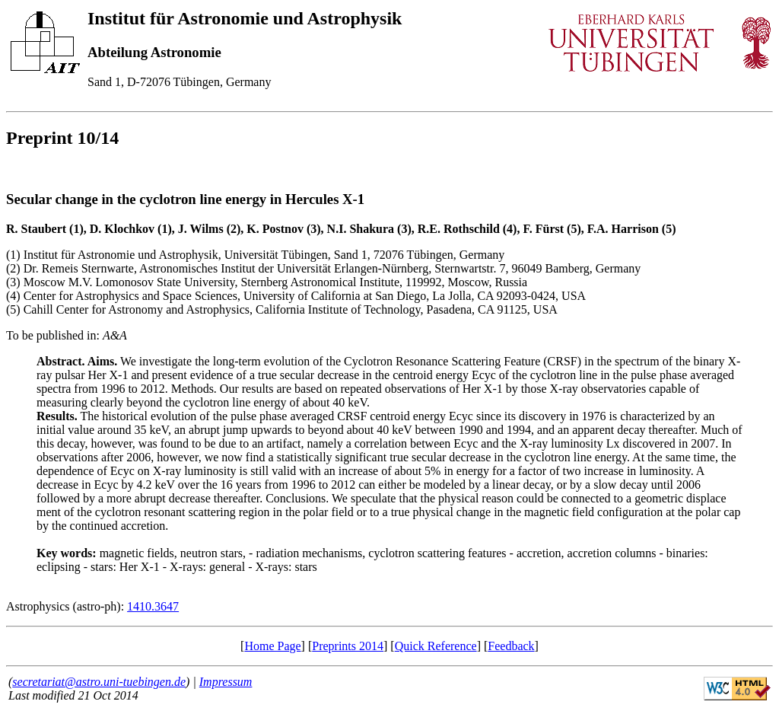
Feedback (511, 645)
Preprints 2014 (347, 645)
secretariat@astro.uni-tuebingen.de (99, 681)
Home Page (272, 645)
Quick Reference (436, 645)
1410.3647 (153, 606)
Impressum (226, 681)
